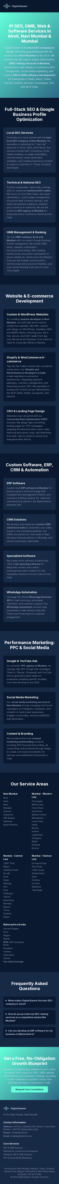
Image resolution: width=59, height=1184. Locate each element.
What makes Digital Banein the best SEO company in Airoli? (29, 1002)
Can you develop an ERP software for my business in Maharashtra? (29, 1032)
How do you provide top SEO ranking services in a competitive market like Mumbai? (27, 1017)
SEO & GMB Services (13, 1148)
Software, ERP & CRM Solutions (17, 1154)
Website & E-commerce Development (20, 1151)
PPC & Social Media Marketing (17, 1158)
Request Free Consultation (29, 1089)
